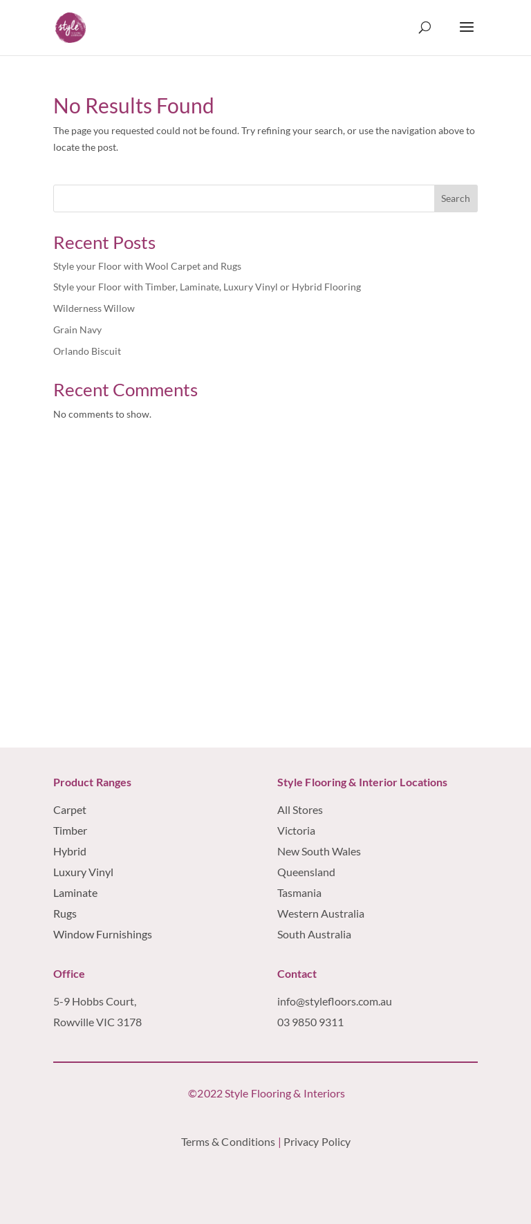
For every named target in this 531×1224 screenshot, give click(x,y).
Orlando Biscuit (87, 351)
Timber (70, 830)
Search (455, 198)
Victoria (296, 830)
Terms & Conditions (228, 1141)
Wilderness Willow (94, 308)
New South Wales (319, 850)
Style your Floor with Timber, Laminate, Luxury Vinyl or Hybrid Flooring (207, 287)
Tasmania (299, 892)
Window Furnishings (102, 933)
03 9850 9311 (310, 1021)
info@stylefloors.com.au (334, 1001)
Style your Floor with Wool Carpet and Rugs (147, 266)
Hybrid (69, 850)
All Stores (300, 809)
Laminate (75, 892)
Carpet (69, 809)
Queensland (306, 871)
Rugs (65, 913)
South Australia (314, 933)
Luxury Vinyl (83, 871)
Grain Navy (77, 329)
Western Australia (321, 913)
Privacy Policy (318, 1141)
